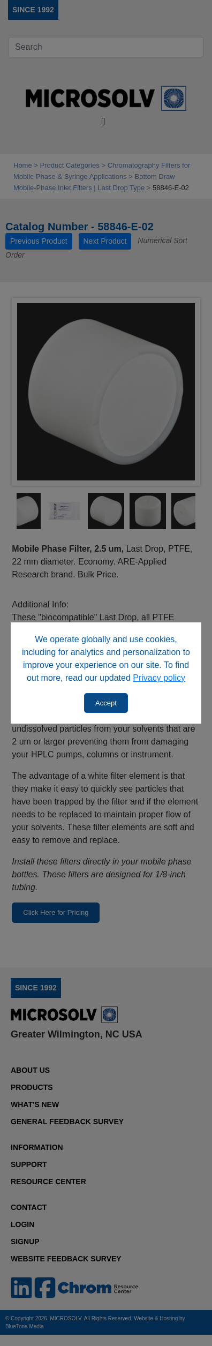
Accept (106, 703)
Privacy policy (159, 677)
